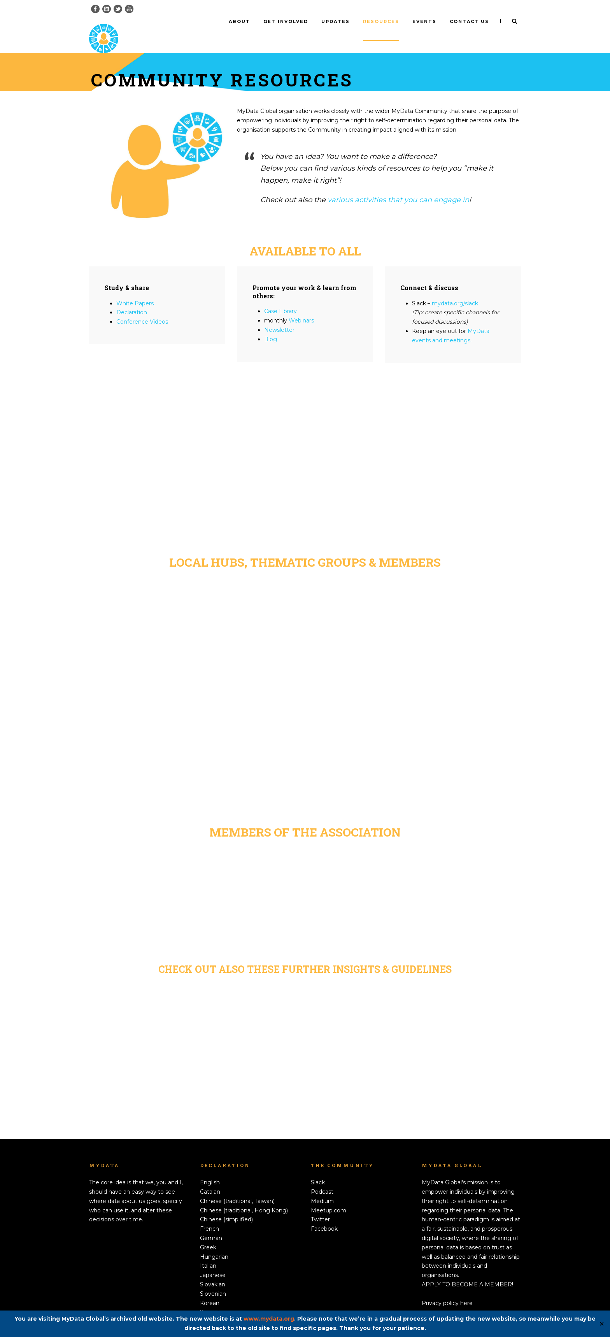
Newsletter (279, 317)
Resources (381, 21)
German (211, 1225)
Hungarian (214, 1243)
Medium (322, 1187)
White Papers (135, 290)
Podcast (322, 1178)
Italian (208, 1252)
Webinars (301, 307)
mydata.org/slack (455, 290)
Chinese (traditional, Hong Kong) (244, 1197)
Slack (318, 1169)
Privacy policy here (447, 1289)
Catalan (210, 1178)
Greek (208, 1234)
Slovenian (213, 1280)
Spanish (210, 1299)
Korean (209, 1289)
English (210, 1169)
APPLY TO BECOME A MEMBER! (467, 1271)
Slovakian (212, 1271)
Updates (335, 21)
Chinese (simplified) (226, 1206)
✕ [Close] (601, 1324)
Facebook (324, 1215)
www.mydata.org (269, 1318)
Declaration (131, 299)
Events (424, 21)
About (239, 21)
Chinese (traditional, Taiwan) (237, 1187)
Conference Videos (142, 308)
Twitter (320, 1206)
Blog (270, 325)
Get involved (285, 21)
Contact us (469, 21)
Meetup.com (328, 1197)
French (209, 1215)
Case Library (280, 298)
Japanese (213, 1262)
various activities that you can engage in (398, 187)
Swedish (211, 1308)
